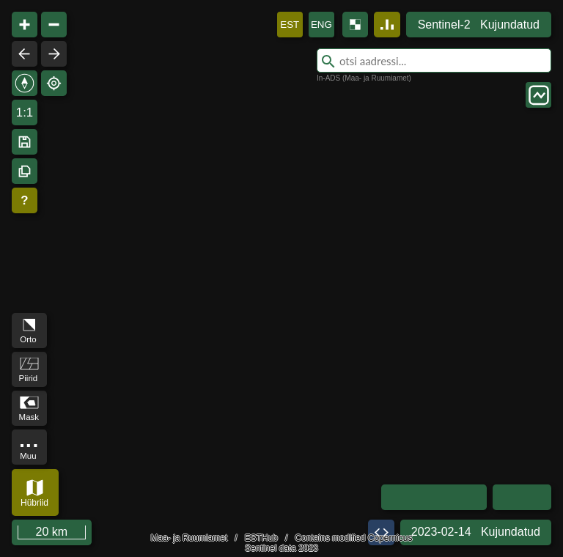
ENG (321, 24)
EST (289, 24)
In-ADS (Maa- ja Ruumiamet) (364, 78)
